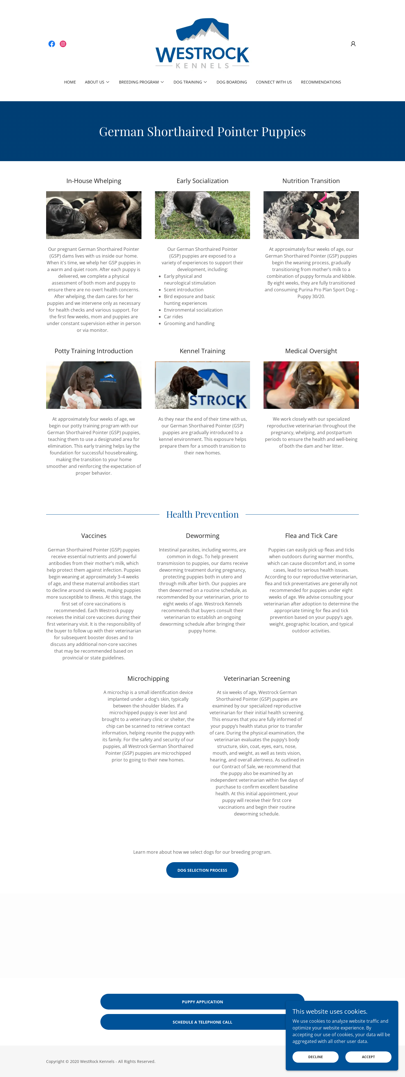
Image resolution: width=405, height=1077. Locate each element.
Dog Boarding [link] (232, 82)
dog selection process (202, 870)
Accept (368, 1057)
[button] (353, 43)
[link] (51, 43)
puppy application (202, 1001)
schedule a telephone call (202, 1022)
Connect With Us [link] (274, 82)
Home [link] (70, 82)
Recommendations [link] (321, 82)
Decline (315, 1057)
